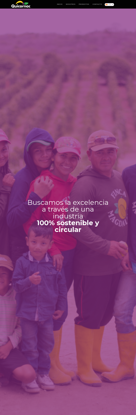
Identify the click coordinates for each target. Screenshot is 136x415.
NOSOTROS (70, 6)
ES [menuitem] (110, 6)
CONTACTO (97, 6)
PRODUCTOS (84, 6)
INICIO (60, 6)
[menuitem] (109, 6)
